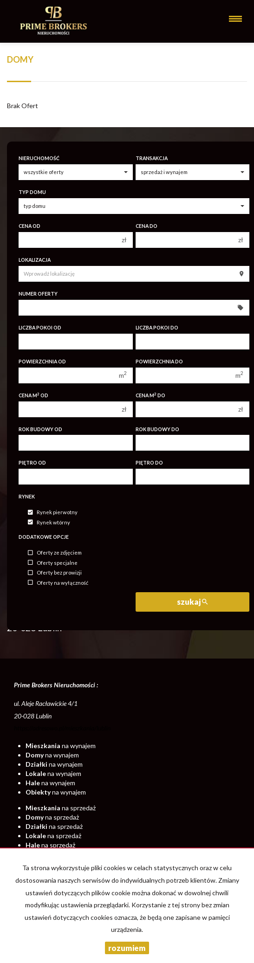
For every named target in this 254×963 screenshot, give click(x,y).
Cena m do (150, 395)
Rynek (27, 496)
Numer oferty (38, 294)
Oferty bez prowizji (55, 573)
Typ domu (32, 192)
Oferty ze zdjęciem (55, 553)
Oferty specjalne (53, 563)
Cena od (29, 226)
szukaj (192, 602)
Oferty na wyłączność (58, 583)
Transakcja (152, 158)
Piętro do (149, 462)
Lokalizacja (35, 260)
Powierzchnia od (42, 361)
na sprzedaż (61, 808)
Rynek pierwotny (53, 513)
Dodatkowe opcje (44, 537)
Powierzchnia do (159, 361)
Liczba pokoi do (157, 327)
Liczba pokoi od (40, 327)
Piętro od (32, 462)
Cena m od (33, 395)
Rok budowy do (157, 429)
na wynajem (61, 746)
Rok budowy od (40, 429)
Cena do (146, 226)
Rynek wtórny (49, 522)
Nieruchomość (39, 158)
